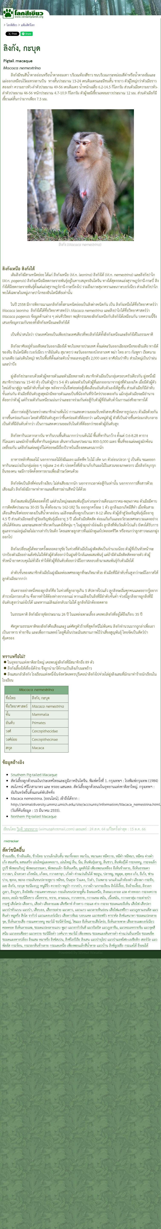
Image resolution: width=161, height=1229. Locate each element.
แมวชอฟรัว (99, 916)
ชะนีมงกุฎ (32, 886)
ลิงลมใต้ (143, 945)
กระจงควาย (149, 892)
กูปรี (5, 868)
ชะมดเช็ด (148, 933)
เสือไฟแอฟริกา (119, 910)
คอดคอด (8, 927)
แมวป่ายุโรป (98, 939)
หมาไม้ (50, 921)
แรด (124, 892)
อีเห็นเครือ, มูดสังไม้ (77, 868)
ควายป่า (56, 886)
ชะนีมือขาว (26, 898)
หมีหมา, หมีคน (134, 856)
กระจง (104, 904)
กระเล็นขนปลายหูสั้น (72, 892)
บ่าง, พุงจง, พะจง (13, 880)
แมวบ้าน (102, 945)
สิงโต (24, 916)
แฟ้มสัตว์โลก (28, 25)
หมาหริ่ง (44, 939)
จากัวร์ (33, 916)
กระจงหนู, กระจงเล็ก (143, 862)
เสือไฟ (135, 904)
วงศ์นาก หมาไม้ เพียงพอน (74, 933)
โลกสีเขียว (12, 25)
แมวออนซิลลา (18, 933)
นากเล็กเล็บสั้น (54, 856)
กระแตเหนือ (58, 945)
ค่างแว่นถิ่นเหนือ (130, 933)
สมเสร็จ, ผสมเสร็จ (20, 862)
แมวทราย (35, 933)
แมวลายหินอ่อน (97, 910)
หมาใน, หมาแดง (91, 856)
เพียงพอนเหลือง (101, 868)
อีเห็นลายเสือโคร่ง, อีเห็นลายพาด (104, 921)
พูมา (64, 927)
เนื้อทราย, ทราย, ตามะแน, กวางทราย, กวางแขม (67, 898)
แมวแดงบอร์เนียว (49, 916)
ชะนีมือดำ (49, 933)
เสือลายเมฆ (51, 904)
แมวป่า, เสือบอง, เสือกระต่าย (42, 910)
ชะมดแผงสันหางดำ (105, 933)
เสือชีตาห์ (66, 904)
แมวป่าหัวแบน (12, 910)
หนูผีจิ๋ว (45, 886)
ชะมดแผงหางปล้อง (15, 939)
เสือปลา (146, 904)
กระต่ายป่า (144, 898)
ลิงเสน (85, 939)
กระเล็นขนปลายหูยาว (40, 880)
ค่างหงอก (134, 892)
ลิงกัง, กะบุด (16, 886)
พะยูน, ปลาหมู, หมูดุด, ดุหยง (113, 874)
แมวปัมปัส (94, 927)
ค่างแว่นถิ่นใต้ (84, 874)
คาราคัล (113, 916)
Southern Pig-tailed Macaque (34, 775)
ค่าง (96, 904)
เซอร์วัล (146, 939)
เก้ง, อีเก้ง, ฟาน (143, 874)
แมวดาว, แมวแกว (74, 910)
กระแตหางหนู (35, 921)
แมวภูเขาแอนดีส (140, 910)
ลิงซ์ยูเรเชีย (116, 945)
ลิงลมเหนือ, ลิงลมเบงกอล (104, 892)
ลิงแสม (33, 939)
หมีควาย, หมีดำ (113, 856)
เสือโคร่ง (15, 904)
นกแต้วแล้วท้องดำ (121, 880)
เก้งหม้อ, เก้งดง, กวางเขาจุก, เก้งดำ (50, 874)
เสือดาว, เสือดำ (32, 904)
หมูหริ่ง (15, 916)
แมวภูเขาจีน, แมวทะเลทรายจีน (122, 927)
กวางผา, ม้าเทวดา (14, 874)
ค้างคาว (78, 904)
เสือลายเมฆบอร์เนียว (140, 921)
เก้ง (4, 862)
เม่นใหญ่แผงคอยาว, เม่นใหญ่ (52, 862)
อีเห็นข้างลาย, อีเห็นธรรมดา (131, 868)
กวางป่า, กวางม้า (82, 886)
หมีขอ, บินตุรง (65, 880)
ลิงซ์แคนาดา (127, 916)
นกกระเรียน (102, 886)
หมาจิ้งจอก (72, 856)
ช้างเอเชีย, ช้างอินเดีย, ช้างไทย (22, 856)
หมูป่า (66, 886)
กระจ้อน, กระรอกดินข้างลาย (30, 945)
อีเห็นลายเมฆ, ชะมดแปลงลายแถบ (38, 927)
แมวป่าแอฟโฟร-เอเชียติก (123, 939)
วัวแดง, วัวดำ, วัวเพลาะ (91, 880)
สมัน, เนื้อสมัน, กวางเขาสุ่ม (118, 898)
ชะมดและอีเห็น (120, 904)
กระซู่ (5, 904)
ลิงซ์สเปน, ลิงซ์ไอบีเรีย (66, 939)
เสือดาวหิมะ (70, 916)
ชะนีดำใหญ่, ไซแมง (68, 921)
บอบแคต (85, 916)
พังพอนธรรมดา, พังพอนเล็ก (44, 868)
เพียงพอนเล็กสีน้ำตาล (81, 945)
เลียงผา (139, 880)
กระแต (88, 904)
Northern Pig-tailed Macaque (34, 816)
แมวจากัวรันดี (77, 927)
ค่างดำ (149, 856)
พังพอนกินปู (17, 868)
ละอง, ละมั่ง (10, 898)
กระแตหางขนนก (46, 892)
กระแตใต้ (131, 945)
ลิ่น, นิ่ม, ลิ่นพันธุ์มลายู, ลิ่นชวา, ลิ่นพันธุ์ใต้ (100, 862)
